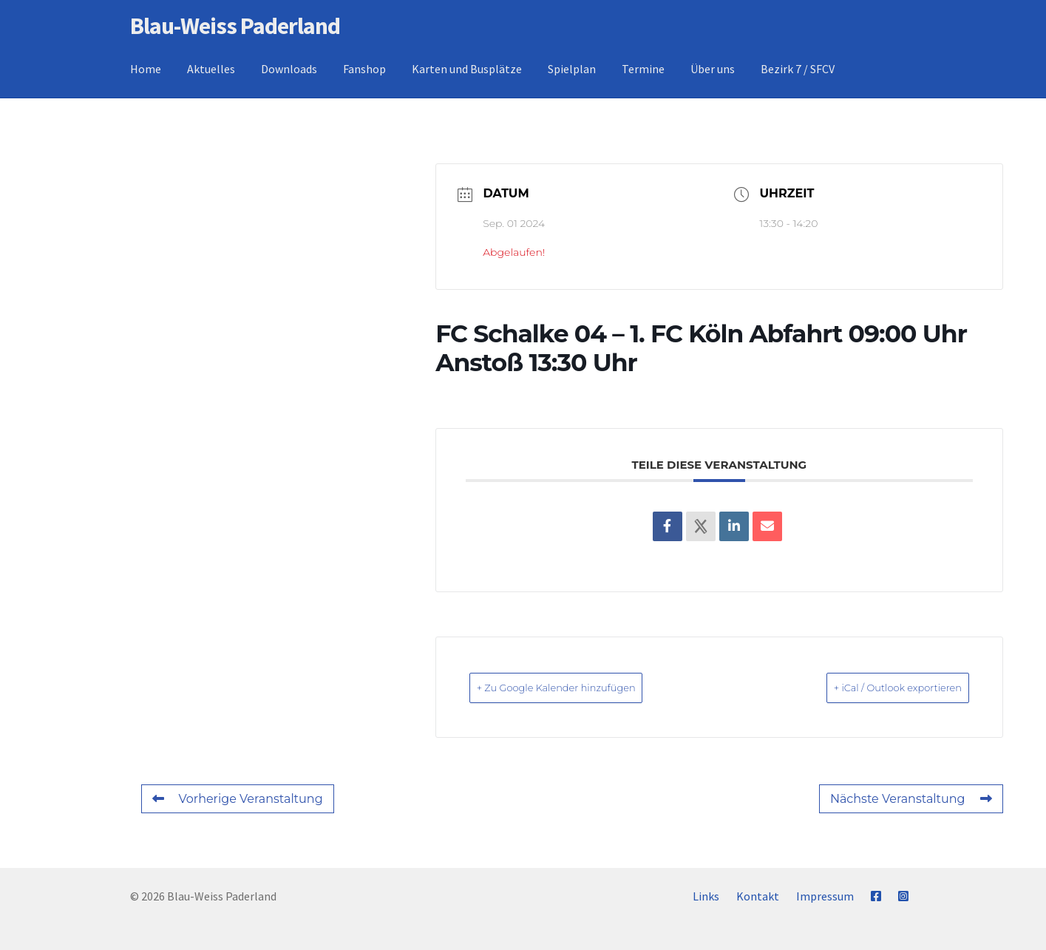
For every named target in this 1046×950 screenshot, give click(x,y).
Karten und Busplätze (467, 68)
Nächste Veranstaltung (911, 799)
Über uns (712, 68)
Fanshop (364, 68)
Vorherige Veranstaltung (237, 799)
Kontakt (757, 896)
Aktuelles (211, 68)
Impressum (825, 896)
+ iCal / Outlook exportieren (872, 687)
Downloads (289, 68)
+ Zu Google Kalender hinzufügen (583, 687)
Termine (643, 68)
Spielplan (572, 68)
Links (706, 896)
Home (145, 68)
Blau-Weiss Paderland (235, 26)
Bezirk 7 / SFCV (798, 68)
